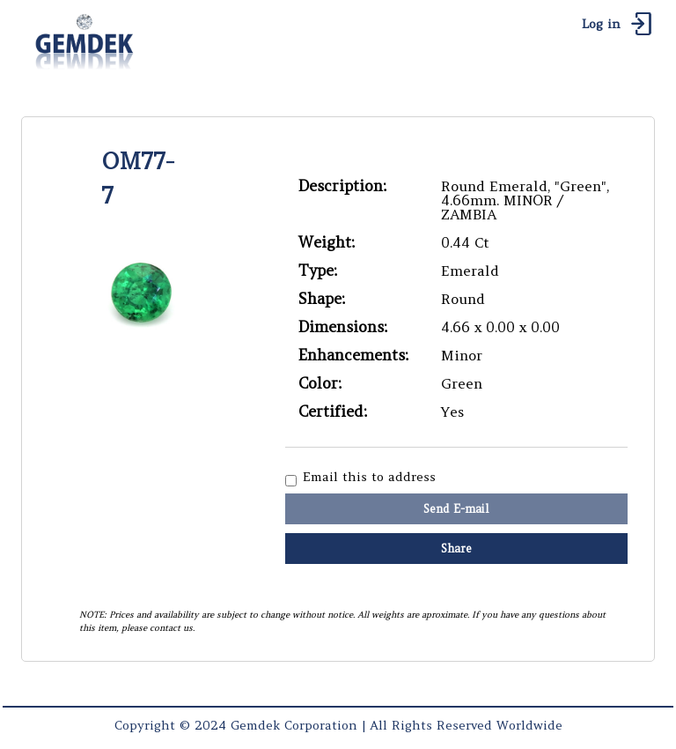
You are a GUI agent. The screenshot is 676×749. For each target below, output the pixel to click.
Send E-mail (456, 508)
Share (456, 548)
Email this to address (369, 478)
